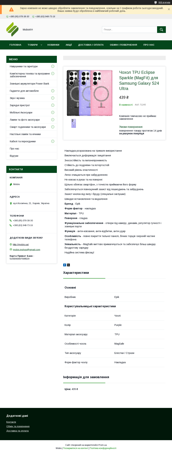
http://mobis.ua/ (21, 244)
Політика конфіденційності (103, 448)
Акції (69, 44)
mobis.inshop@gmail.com (26, 249)
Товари (33, 44)
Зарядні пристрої (20, 105)
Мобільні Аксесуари (21, 112)
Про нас (148, 44)
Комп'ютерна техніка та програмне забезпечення (30, 75)
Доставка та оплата (17, 430)
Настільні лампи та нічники (25, 134)
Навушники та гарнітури (24, 66)
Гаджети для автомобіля (24, 90)
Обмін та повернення (17, 426)
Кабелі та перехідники (23, 141)
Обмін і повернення (123, 44)
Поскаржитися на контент (75, 448)
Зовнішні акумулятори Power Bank (29, 83)
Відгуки (34, 54)
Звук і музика (17, 98)
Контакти (16, 54)
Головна (15, 44)
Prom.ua (102, 445)
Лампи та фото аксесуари (25, 119)
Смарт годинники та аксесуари (28, 127)
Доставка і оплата (91, 44)
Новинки (53, 44)
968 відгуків (164, 2)
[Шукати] (161, 29)
